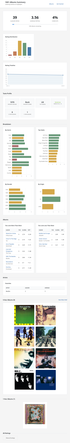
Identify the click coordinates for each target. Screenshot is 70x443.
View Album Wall (62, 300)
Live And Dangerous (9, 250)
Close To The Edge (11, 239)
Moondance (9, 262)
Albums (51, 4)
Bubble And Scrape (44, 233)
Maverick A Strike (11, 233)
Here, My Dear (43, 244)
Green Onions (43, 239)
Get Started (60, 4)
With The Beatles (11, 256)
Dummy (8, 267)
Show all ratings (10, 438)
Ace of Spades (10, 244)
